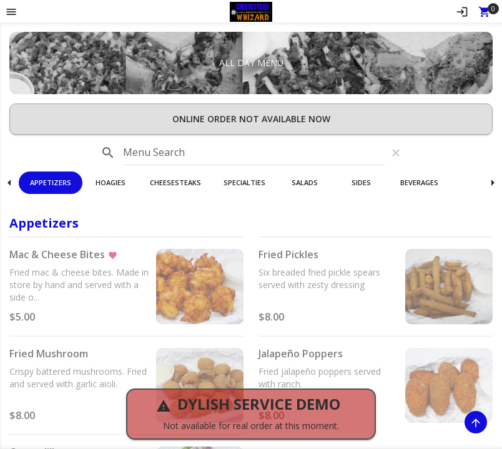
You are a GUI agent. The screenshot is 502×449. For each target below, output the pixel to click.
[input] (254, 152)
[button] (251, 11)
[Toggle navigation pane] (11, 11)
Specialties (244, 182)
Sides (361, 182)
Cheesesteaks (175, 182)
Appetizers (50, 182)
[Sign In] (462, 11)
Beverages (419, 182)
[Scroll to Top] (476, 422)
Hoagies (111, 182)
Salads (305, 182)
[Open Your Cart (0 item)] (484, 11)
